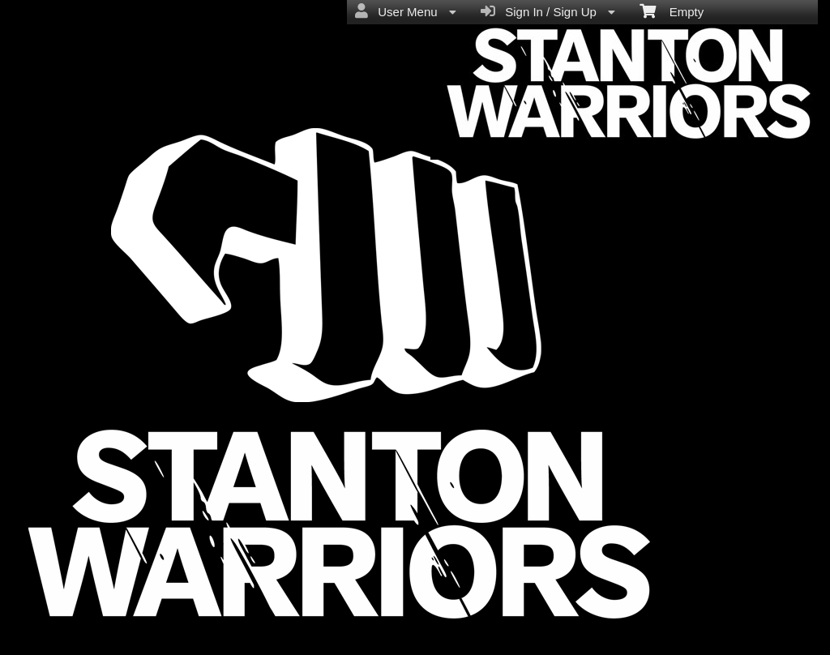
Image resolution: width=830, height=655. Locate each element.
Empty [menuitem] (672, 10)
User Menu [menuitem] (405, 11)
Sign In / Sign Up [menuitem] (548, 11)
